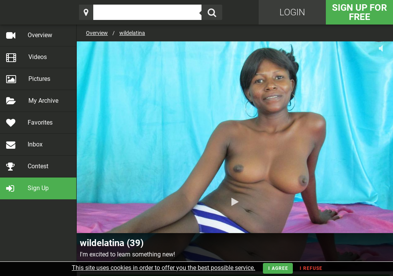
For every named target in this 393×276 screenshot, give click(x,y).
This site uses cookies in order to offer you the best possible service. (163, 267)
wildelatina (132, 33)
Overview (97, 33)
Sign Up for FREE (359, 12)
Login (292, 12)
